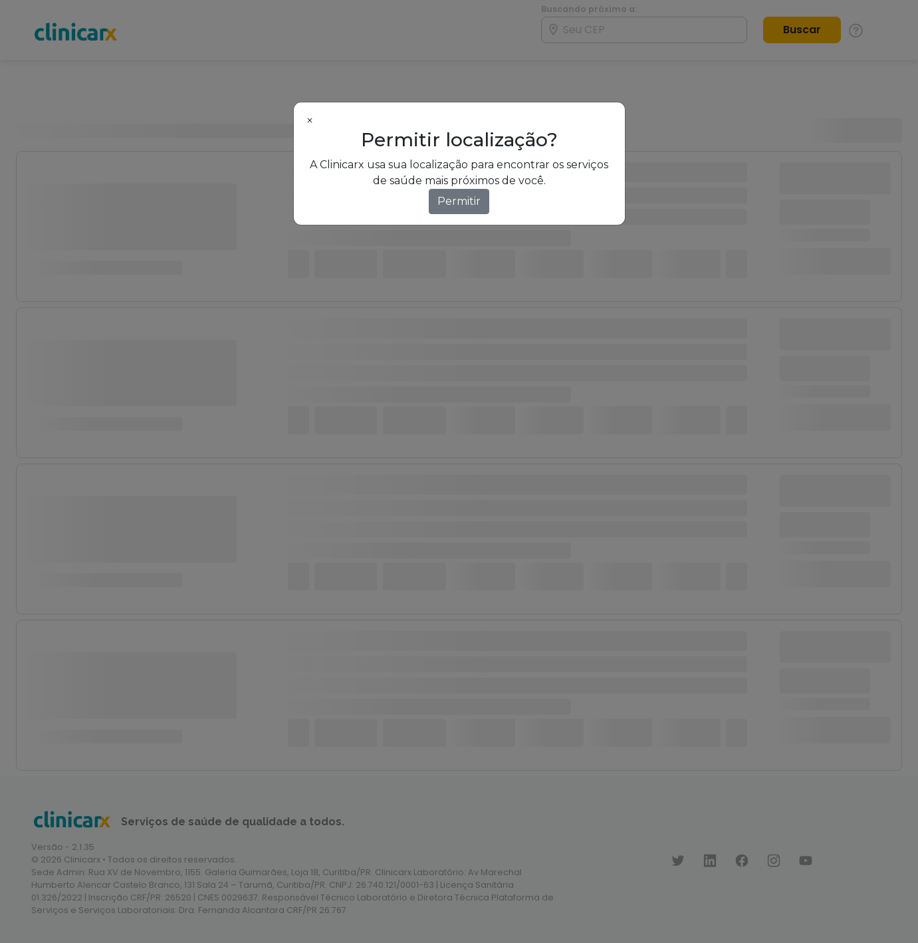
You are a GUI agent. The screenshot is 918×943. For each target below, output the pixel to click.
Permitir (459, 201)
